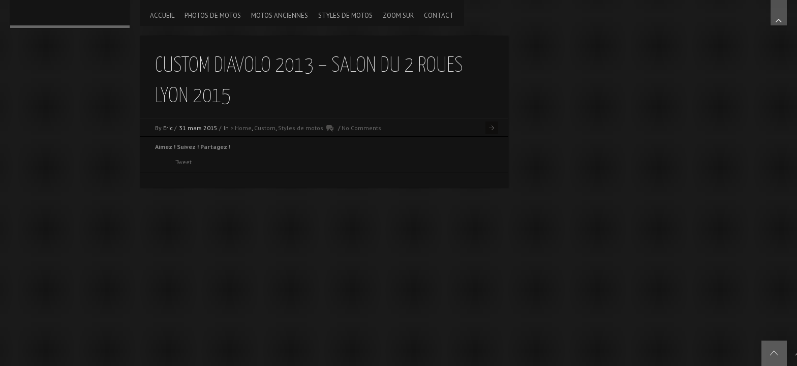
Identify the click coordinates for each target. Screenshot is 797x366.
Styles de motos (300, 128)
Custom (264, 128)
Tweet (183, 162)
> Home (241, 128)
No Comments (361, 128)
